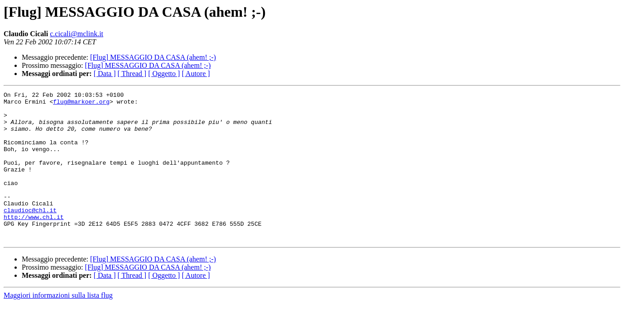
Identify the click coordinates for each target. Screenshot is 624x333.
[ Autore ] (196, 73)
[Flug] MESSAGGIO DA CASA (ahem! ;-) (153, 57)
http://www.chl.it (34, 242)
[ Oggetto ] (164, 73)
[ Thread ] (132, 73)
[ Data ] (105, 73)
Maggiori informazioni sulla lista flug (58, 325)
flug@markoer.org (81, 104)
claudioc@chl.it (30, 234)
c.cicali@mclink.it (76, 34)
